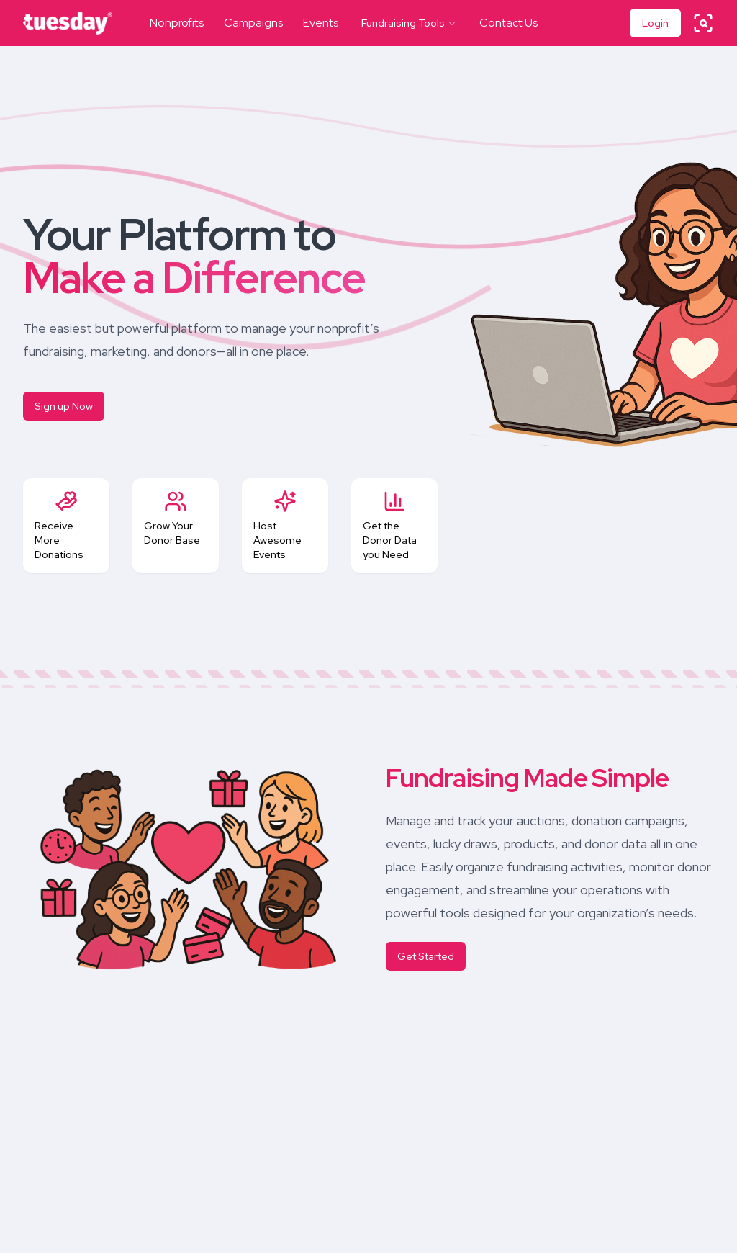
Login (655, 23)
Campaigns (253, 22)
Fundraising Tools (408, 23)
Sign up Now (64, 406)
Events (320, 22)
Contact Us (508, 22)
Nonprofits (177, 22)
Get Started (425, 956)
